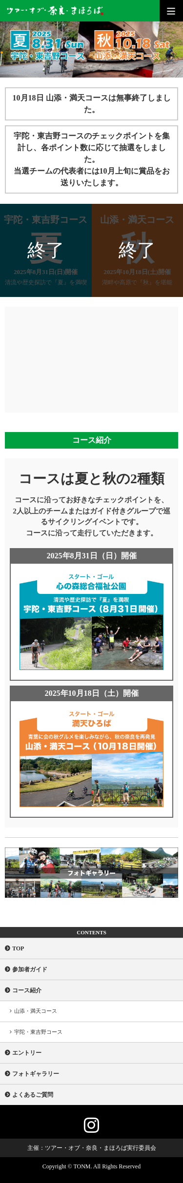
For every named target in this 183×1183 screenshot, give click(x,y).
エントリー (26, 1052)
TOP (18, 948)
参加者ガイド (29, 969)
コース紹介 (26, 990)
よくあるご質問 (32, 1094)
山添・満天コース (35, 1011)
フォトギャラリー (35, 1073)
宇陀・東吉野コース (38, 1032)
